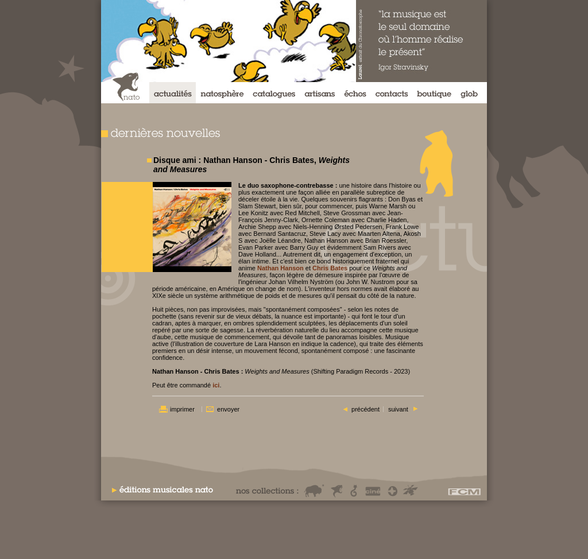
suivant (398, 409)
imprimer (182, 409)
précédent (365, 409)
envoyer (228, 409)
